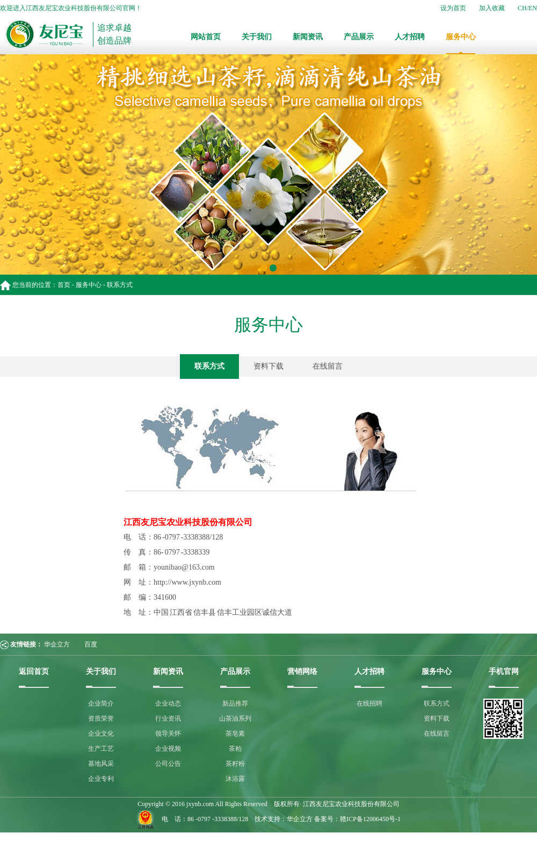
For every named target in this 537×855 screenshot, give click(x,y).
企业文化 (101, 733)
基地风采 (101, 763)
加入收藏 (492, 8)
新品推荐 (235, 703)
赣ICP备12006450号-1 (370, 819)
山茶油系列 (235, 718)
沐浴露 (235, 778)
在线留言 (328, 366)
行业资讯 (168, 718)
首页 (63, 285)
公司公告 (168, 763)
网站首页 (206, 37)
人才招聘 (410, 37)
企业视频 (168, 748)
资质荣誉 (101, 718)
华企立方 (57, 644)
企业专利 (101, 778)
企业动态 (168, 703)
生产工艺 (101, 748)
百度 (90, 644)
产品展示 (359, 37)
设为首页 (453, 8)
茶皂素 (235, 733)
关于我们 (257, 37)
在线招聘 (369, 703)
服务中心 (461, 37)
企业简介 (101, 703)
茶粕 (235, 748)
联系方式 (209, 366)
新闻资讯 (308, 37)
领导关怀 (168, 733)
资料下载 (268, 366)
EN (532, 8)
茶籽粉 (235, 763)
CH (522, 8)
